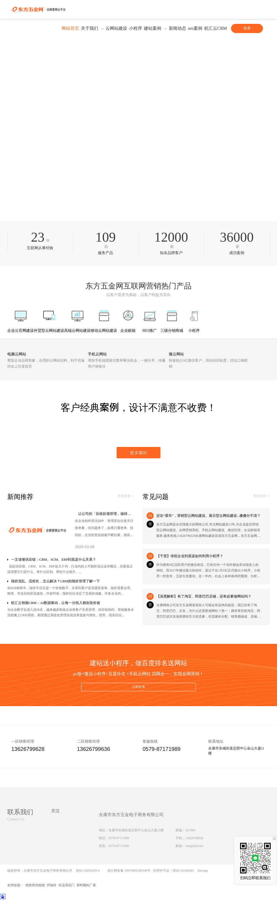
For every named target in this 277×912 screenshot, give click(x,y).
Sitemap (202, 883)
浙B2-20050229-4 (88, 883)
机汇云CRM (215, 28)
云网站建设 (116, 28)
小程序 (135, 28)
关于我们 (89, 28)
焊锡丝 (52, 898)
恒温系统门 (66, 898)
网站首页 (70, 28)
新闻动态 (177, 28)
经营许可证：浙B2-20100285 (173, 883)
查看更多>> (126, 507)
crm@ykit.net (194, 858)
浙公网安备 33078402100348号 (128, 883)
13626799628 (194, 850)
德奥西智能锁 (35, 898)
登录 (247, 28)
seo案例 (195, 28)
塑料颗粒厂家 (86, 898)
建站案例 (152, 28)
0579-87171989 (118, 850)
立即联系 (138, 699)
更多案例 (138, 463)
